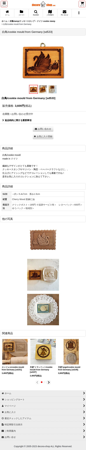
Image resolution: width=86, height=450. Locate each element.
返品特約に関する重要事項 (16, 120)
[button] (4, 4)
